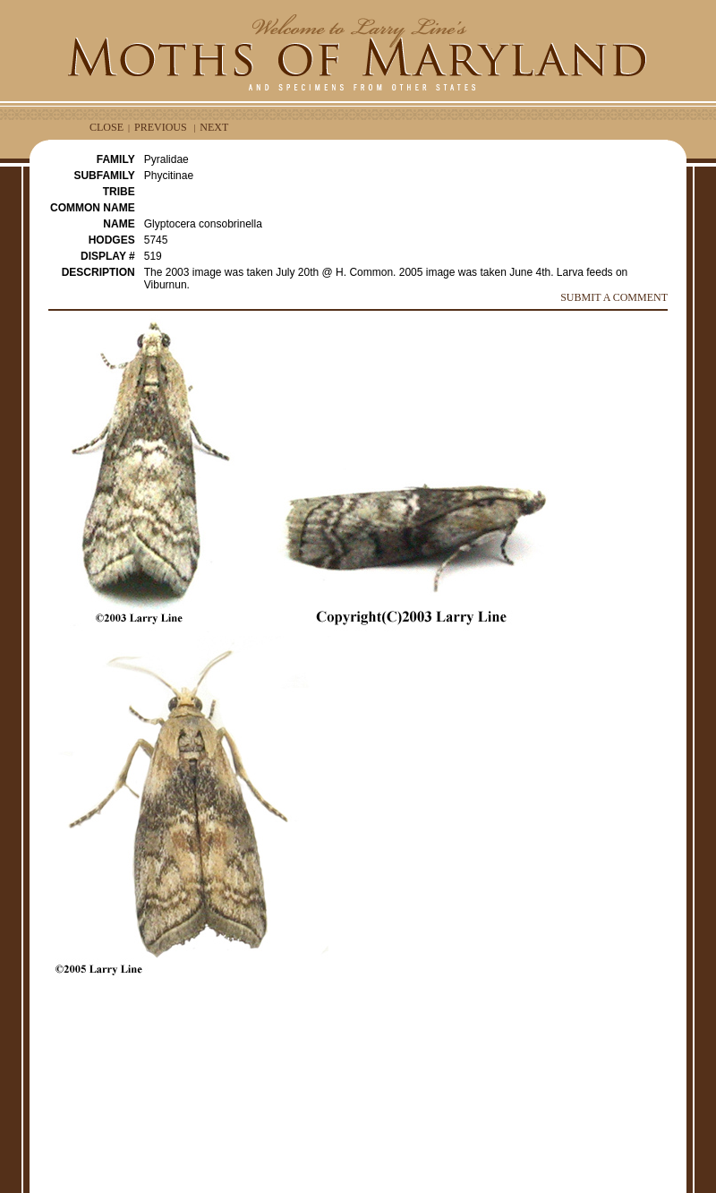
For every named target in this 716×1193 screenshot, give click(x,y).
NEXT (214, 127)
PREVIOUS (160, 127)
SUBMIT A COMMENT (614, 297)
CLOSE (107, 127)
